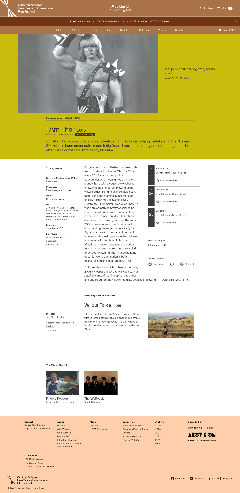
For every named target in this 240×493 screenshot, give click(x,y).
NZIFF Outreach (98, 429)
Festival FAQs (64, 436)
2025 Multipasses (33, 459)
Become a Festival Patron (135, 429)
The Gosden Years (33, 462)
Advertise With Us (131, 436)
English (162, 240)
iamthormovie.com (56, 237)
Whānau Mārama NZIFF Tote (39, 466)
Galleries (124, 30)
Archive (159, 421)
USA (150, 240)
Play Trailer (55, 168)
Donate (126, 432)
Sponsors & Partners (133, 425)
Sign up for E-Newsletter (37, 428)
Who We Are (63, 429)
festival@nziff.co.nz (34, 424)
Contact (28, 421)
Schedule (76, 30)
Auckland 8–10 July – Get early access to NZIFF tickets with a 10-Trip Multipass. (120, 21)
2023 (158, 432)
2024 (158, 429)
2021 (157, 440)
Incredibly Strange (85, 134)
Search (179, 30)
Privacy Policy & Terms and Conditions (69, 445)
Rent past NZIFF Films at (201, 427)
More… (158, 443)
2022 (158, 436)
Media (93, 421)
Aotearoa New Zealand (58, 322)
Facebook (51, 240)
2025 (158, 425)
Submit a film (195, 421)
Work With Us (64, 432)
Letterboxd (52, 244)
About (60, 421)
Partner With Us (130, 440)
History (61, 425)
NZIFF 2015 (73, 118)
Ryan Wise (66, 134)
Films (59, 30)
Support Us (128, 421)
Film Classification (67, 440)
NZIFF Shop (30, 455)
